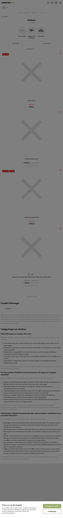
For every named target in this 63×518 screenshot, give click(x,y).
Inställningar (52, 511)
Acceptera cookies (52, 506)
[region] (31, 509)
